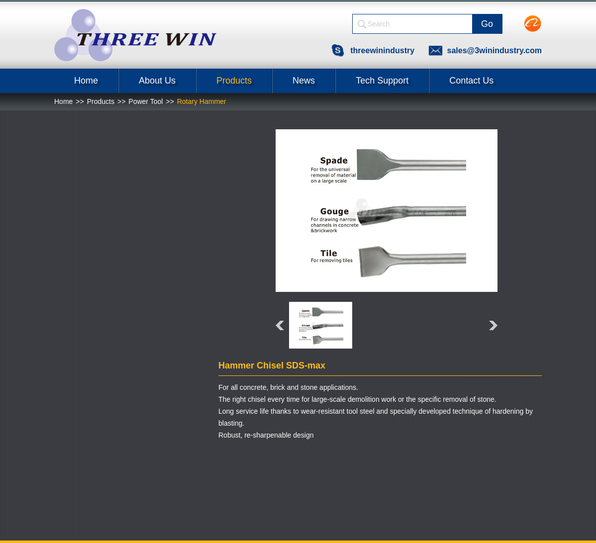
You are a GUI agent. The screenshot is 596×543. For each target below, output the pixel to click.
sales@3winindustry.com (494, 50)
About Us (157, 81)
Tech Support (382, 81)
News (304, 81)
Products (234, 81)
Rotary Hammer (201, 101)
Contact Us (471, 81)
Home (86, 81)
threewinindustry (382, 50)
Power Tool (145, 101)
